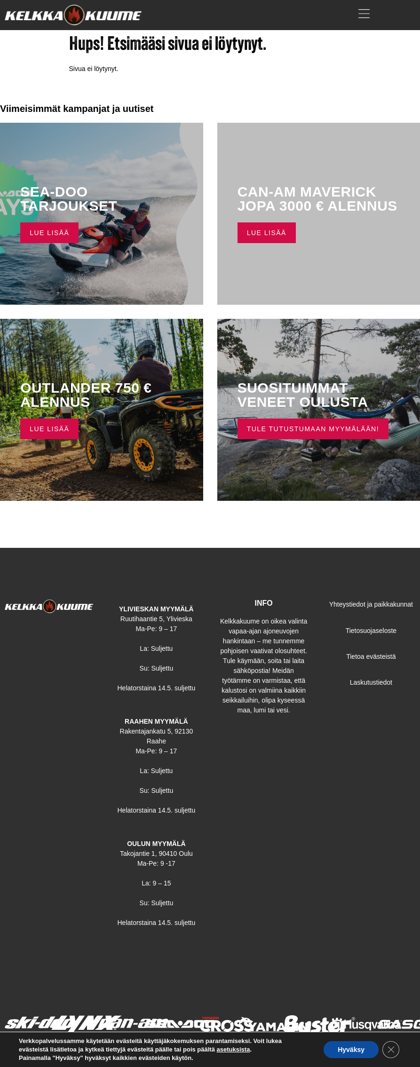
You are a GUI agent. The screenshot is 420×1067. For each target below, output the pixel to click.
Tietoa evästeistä (371, 656)
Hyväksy (351, 1049)
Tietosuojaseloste (371, 630)
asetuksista (233, 1049)
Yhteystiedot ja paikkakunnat (371, 604)
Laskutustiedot (371, 682)
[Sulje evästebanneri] (390, 1049)
